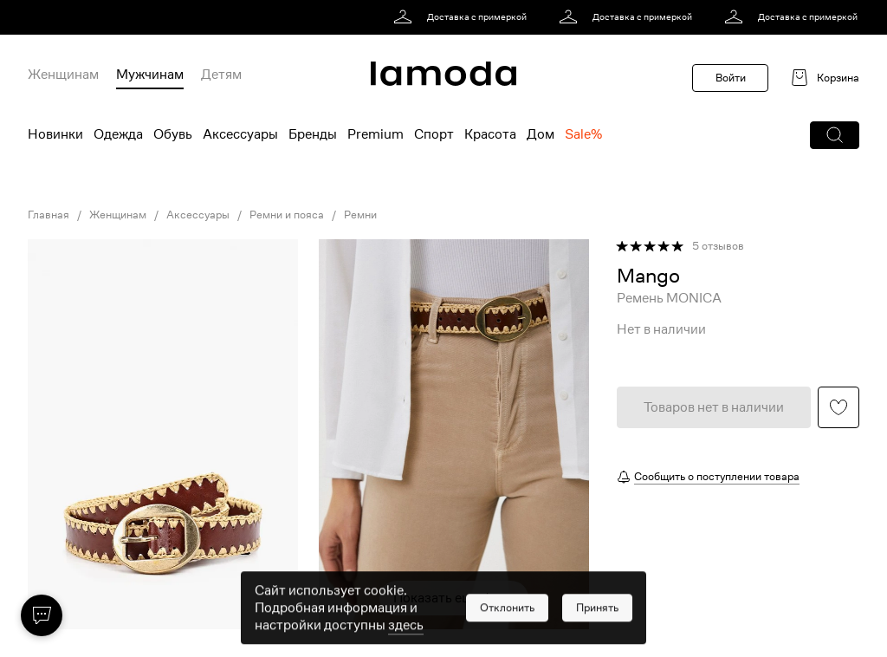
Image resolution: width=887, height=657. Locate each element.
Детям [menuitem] (221, 74)
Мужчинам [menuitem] (150, 74)
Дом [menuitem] (540, 134)
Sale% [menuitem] (583, 134)
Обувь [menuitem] (172, 134)
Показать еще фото (454, 598)
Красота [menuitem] (490, 134)
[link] (463, 17)
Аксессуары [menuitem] (240, 134)
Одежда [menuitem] (118, 134)
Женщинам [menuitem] (63, 74)
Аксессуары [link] (198, 215)
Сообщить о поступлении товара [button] (717, 476)
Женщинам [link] (117, 215)
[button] (834, 135)
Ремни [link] (360, 215)
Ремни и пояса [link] (286, 215)
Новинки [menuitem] (55, 134)
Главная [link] (48, 215)
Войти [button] (730, 77)
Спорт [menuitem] (434, 134)
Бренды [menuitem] (312, 134)
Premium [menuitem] (375, 134)
